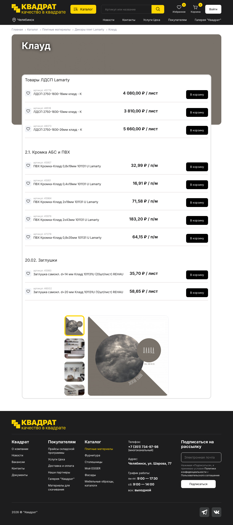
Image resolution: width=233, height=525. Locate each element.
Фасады (90, 475)
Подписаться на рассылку (197, 444)
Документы (20, 475)
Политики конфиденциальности (198, 470)
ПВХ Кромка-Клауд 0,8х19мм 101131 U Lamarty (67, 166)
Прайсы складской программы (61, 451)
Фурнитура (92, 455)
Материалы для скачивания (59, 487)
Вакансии (18, 462)
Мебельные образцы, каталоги (99, 483)
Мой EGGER (92, 468)
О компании (20, 449)
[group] (128, 355)
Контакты (128, 19)
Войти (213, 9)
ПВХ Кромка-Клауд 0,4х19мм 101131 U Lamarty (67, 184)
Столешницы (93, 462)
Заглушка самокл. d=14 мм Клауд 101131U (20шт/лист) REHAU (78, 274)
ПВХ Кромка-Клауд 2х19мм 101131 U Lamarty (65, 202)
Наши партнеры (59, 472)
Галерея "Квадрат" (208, 19)
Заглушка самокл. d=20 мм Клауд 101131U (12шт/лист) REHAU (78, 292)
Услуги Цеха (151, 19)
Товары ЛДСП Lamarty (47, 79)
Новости (108, 19)
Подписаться (198, 484)
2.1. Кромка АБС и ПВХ (47, 152)
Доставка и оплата (61, 465)
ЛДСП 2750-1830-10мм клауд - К (57, 111)
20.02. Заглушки (41, 260)
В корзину (197, 94)
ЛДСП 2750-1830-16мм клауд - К (57, 94)
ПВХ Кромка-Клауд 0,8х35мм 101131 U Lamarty (67, 237)
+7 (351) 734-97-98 (143, 447)
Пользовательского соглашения (200, 475)
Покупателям (177, 19)
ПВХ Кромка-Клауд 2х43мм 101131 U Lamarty (66, 219)
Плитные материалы (99, 449)
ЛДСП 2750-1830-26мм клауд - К (57, 129)
